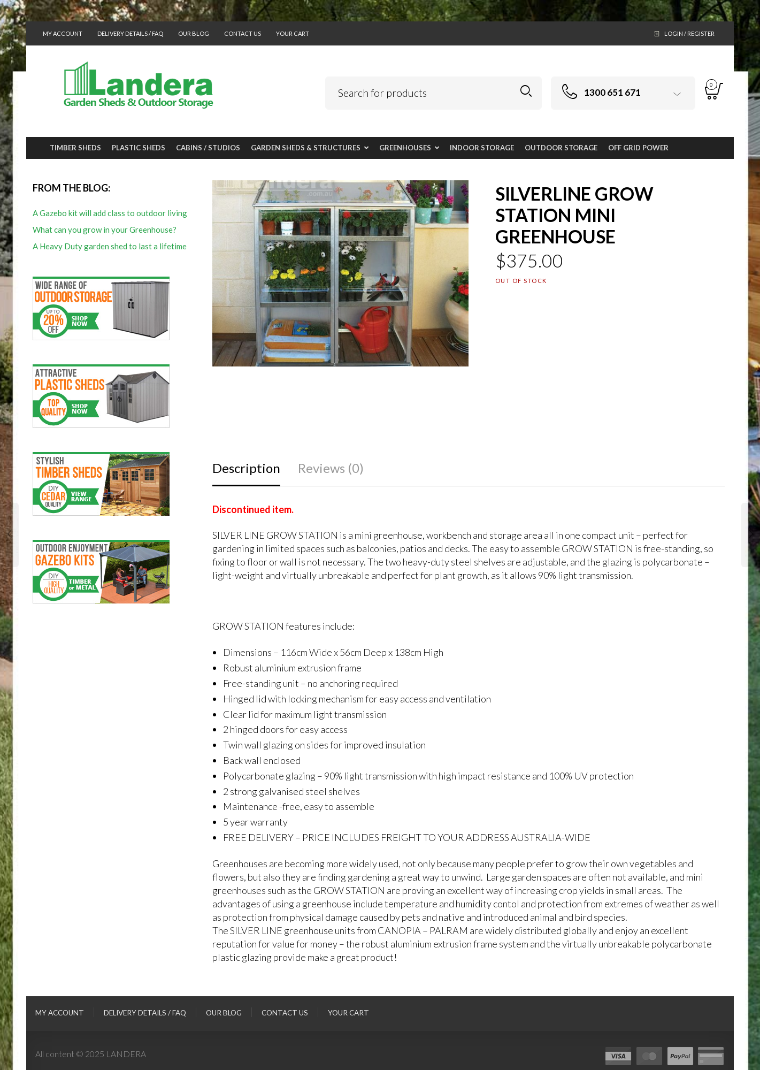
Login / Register (689, 33)
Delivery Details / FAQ (130, 33)
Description (246, 468)
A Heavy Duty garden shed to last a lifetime (110, 246)
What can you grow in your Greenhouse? (104, 229)
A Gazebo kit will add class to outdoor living (110, 213)
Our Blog (193, 33)
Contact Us (242, 33)
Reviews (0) (331, 468)
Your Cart (292, 33)
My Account (62, 33)
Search (526, 91)
